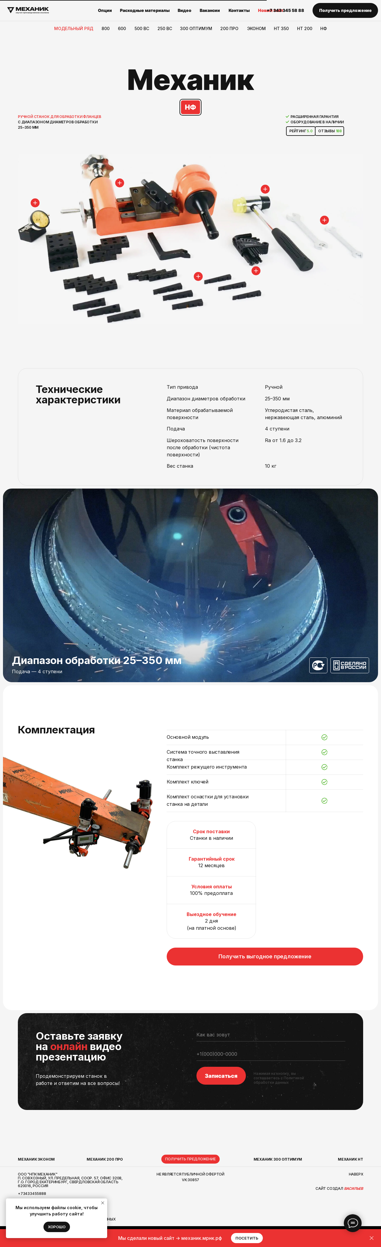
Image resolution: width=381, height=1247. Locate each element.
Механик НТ (350, 1159)
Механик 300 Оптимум (278, 1159)
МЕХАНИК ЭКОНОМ (36, 1159)
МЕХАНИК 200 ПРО (105, 1159)
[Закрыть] (371, 1238)
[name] (270, 1034)
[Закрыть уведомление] (103, 1203)
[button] (345, 10)
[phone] (270, 1054)
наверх (356, 1174)
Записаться (221, 1076)
